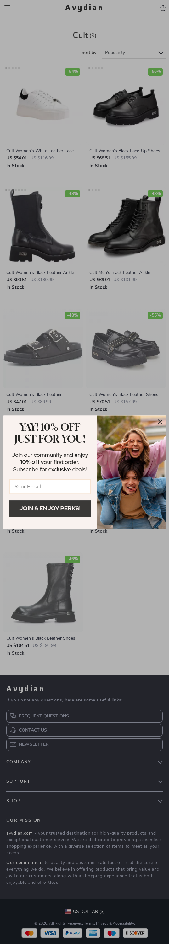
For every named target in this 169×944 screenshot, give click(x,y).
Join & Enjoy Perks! (50, 508)
